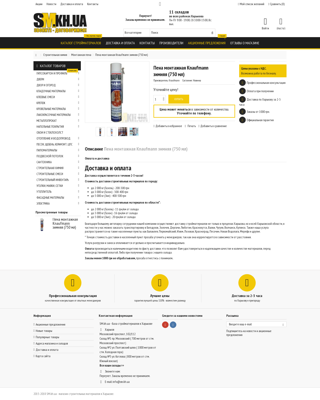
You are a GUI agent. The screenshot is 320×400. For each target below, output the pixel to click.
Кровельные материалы (58, 109)
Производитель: (160, 80)
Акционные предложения (50, 324)
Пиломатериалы (58, 150)
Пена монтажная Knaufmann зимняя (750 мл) (65, 223)
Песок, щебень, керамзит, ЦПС (58, 144)
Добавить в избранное (169, 126)
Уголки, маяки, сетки (58, 186)
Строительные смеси (58, 174)
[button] (81, 42)
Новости (51, 4)
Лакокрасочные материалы (58, 115)
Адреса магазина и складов (52, 343)
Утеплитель (58, 192)
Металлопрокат (58, 121)
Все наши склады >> (112, 365)
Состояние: (187, 80)
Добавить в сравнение (213, 126)
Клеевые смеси (58, 97)
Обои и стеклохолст (50, 132)
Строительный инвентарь (58, 180)
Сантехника (58, 162)
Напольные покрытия (58, 127)
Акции (39, 4)
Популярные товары (47, 337)
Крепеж (58, 103)
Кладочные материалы (58, 91)
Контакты (92, 4)
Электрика (58, 203)
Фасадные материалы (58, 197)
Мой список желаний (251, 4)
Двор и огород (58, 85)
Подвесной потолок (58, 156)
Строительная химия (58, 168)
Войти (265, 28)
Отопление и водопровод (58, 138)
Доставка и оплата (71, 4)
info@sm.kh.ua (121, 382)
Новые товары (44, 331)
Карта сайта (43, 356)
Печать (191, 126)
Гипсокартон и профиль (58, 72)
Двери (58, 79)
